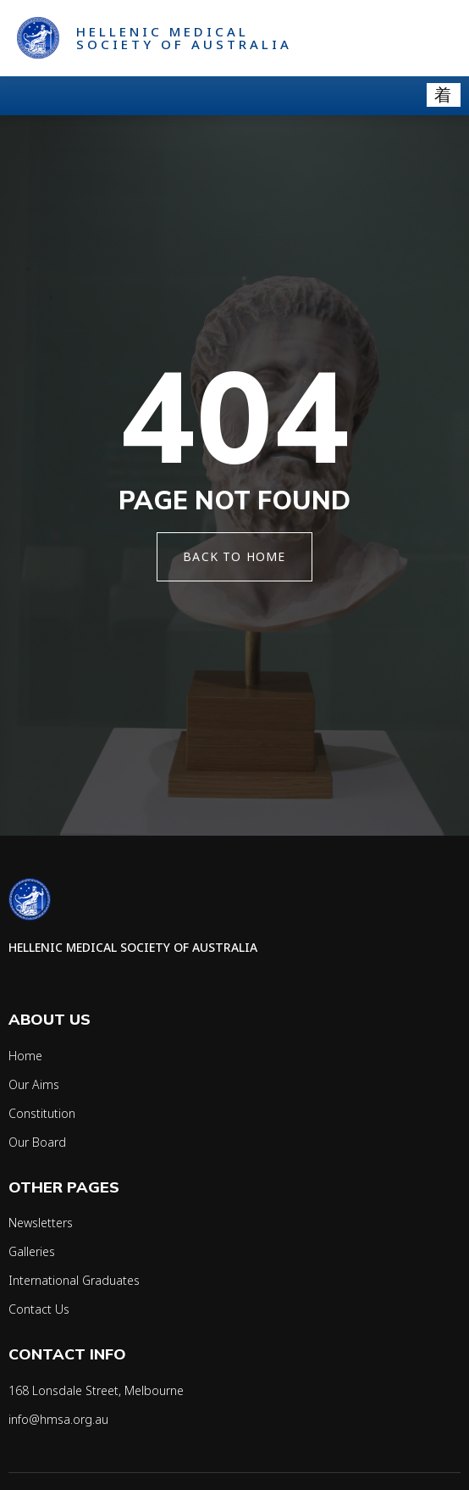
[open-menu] (444, 95)
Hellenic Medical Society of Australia (184, 38)
